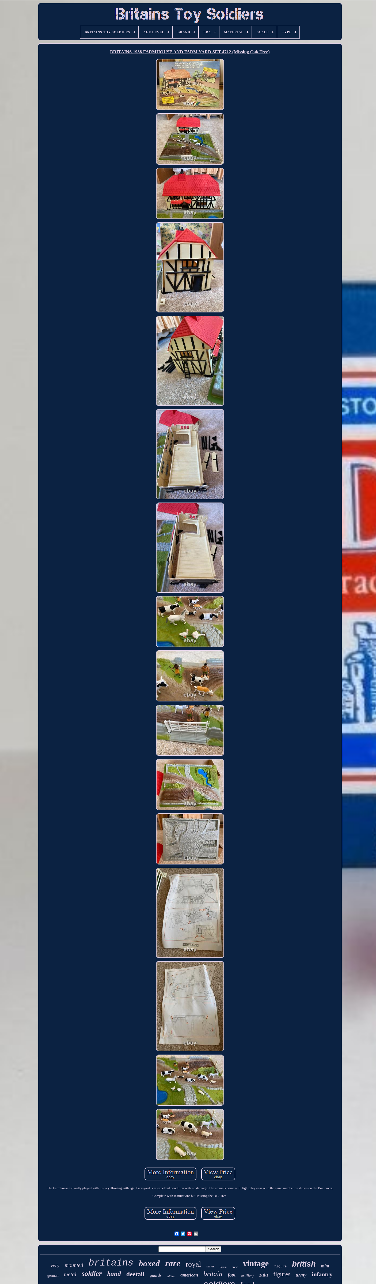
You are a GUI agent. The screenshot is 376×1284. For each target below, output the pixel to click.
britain (212, 1274)
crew (234, 1266)
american (189, 1275)
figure (280, 1266)
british (304, 1264)
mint (325, 1266)
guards (156, 1275)
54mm (223, 1267)
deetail (135, 1274)
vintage (256, 1263)
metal (70, 1274)
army (301, 1275)
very (55, 1265)
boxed (149, 1263)
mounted (74, 1265)
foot (232, 1275)
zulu (263, 1275)
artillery (247, 1275)
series (210, 1266)
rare (172, 1263)
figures (281, 1274)
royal (193, 1264)
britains (111, 1263)
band (114, 1274)
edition (171, 1276)
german (53, 1276)
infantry (322, 1274)
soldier (92, 1274)
